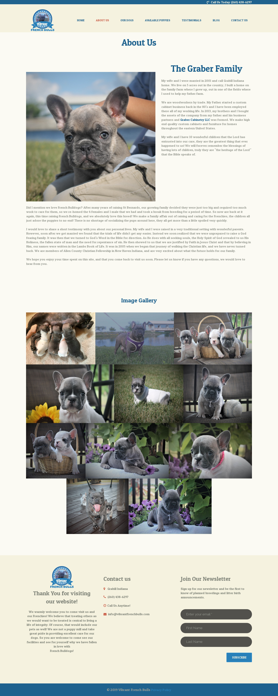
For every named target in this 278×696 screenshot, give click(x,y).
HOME (81, 20)
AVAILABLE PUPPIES (157, 20)
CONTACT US (239, 20)
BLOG (216, 20)
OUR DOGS (127, 20)
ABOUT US (102, 20)
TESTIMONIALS (191, 20)
